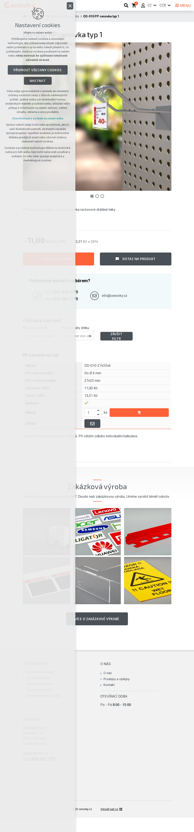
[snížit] (98, 415)
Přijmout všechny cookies (38, 70)
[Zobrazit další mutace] (169, 5)
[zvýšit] (98, 410)
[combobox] (78, 336)
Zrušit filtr (116, 336)
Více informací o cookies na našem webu (37, 118)
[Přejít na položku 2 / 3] (97, 196)
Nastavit (38, 81)
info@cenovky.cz (114, 296)
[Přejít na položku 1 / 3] (92, 196)
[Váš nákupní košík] (135, 5)
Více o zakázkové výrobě (97, 619)
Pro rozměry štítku (75, 328)
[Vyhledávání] (126, 5)
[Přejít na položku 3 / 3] (102, 196)
